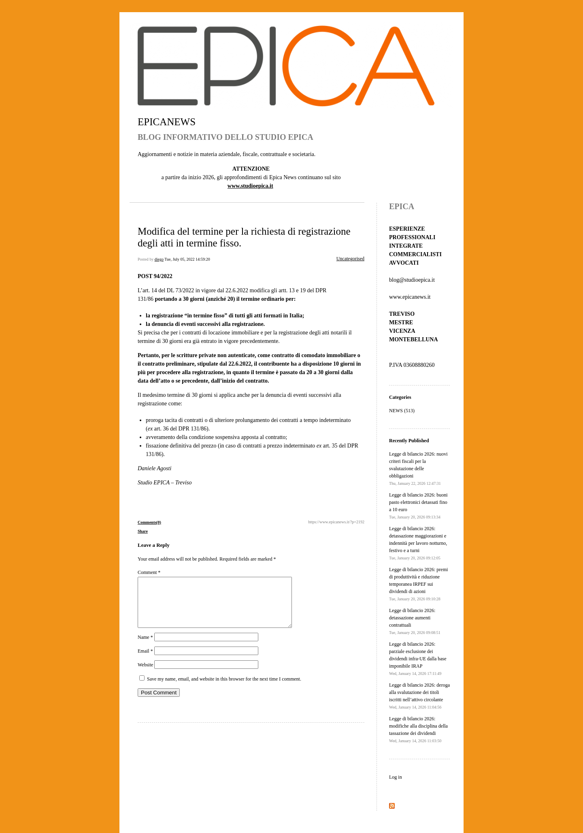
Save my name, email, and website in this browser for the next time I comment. (224, 689)
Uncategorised (350, 258)
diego (159, 259)
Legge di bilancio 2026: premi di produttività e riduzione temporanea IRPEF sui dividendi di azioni (418, 584)
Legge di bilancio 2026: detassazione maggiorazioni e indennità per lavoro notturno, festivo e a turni (418, 543)
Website (145, 674)
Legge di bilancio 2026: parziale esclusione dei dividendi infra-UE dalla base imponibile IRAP (418, 658)
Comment (149, 572)
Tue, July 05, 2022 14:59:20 (187, 259)
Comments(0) (149, 522)
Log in (395, 777)
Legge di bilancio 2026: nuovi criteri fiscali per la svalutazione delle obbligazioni (418, 468)
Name (145, 647)
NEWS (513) (402, 410)
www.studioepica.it (250, 186)
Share (143, 531)
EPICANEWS (167, 121)
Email (145, 661)
